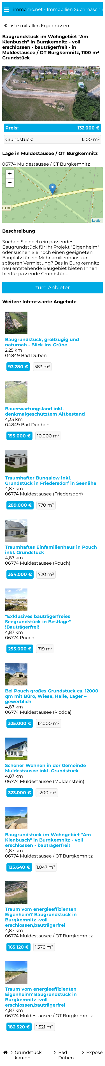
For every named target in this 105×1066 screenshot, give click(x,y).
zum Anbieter (52, 287)
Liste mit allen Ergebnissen (38, 25)
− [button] (10, 183)
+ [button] (10, 174)
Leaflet (96, 220)
